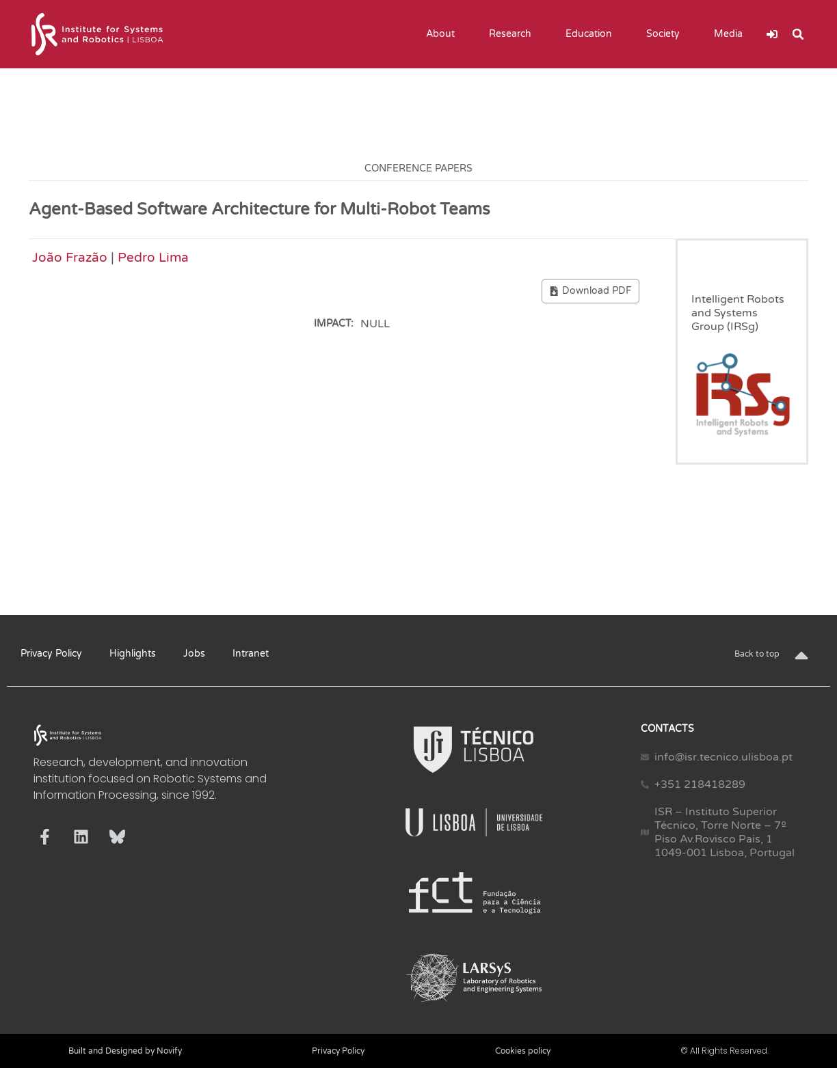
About (444, 34)
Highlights (132, 653)
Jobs (194, 653)
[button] (798, 34)
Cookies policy (522, 1051)
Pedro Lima (153, 257)
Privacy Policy (51, 653)
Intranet (250, 653)
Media (731, 34)
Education (592, 34)
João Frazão (69, 257)
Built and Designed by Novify (125, 1051)
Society (666, 34)
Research (513, 34)
